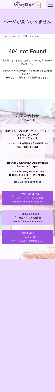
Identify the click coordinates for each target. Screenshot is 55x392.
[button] (27, 198)
